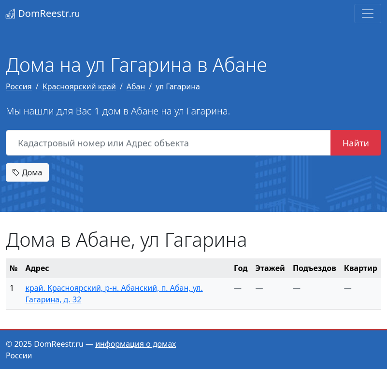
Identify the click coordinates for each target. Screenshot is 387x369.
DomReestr (43, 13)
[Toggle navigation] (367, 13)
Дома (27, 172)
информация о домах (135, 344)
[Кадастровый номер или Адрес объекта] (168, 143)
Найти (356, 143)
